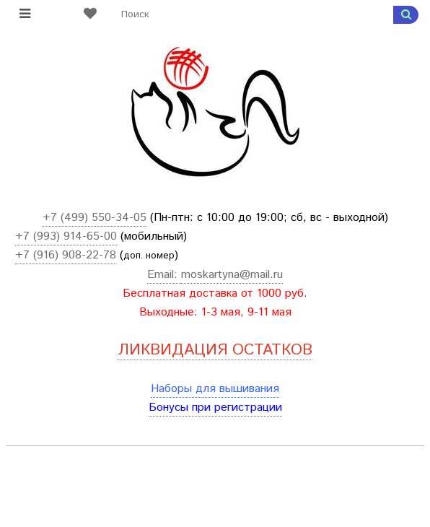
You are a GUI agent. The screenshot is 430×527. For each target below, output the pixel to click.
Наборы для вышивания (215, 388)
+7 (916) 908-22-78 (65, 255)
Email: (164, 274)
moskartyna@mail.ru (232, 274)
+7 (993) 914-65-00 (66, 236)
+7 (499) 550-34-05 (94, 217)
